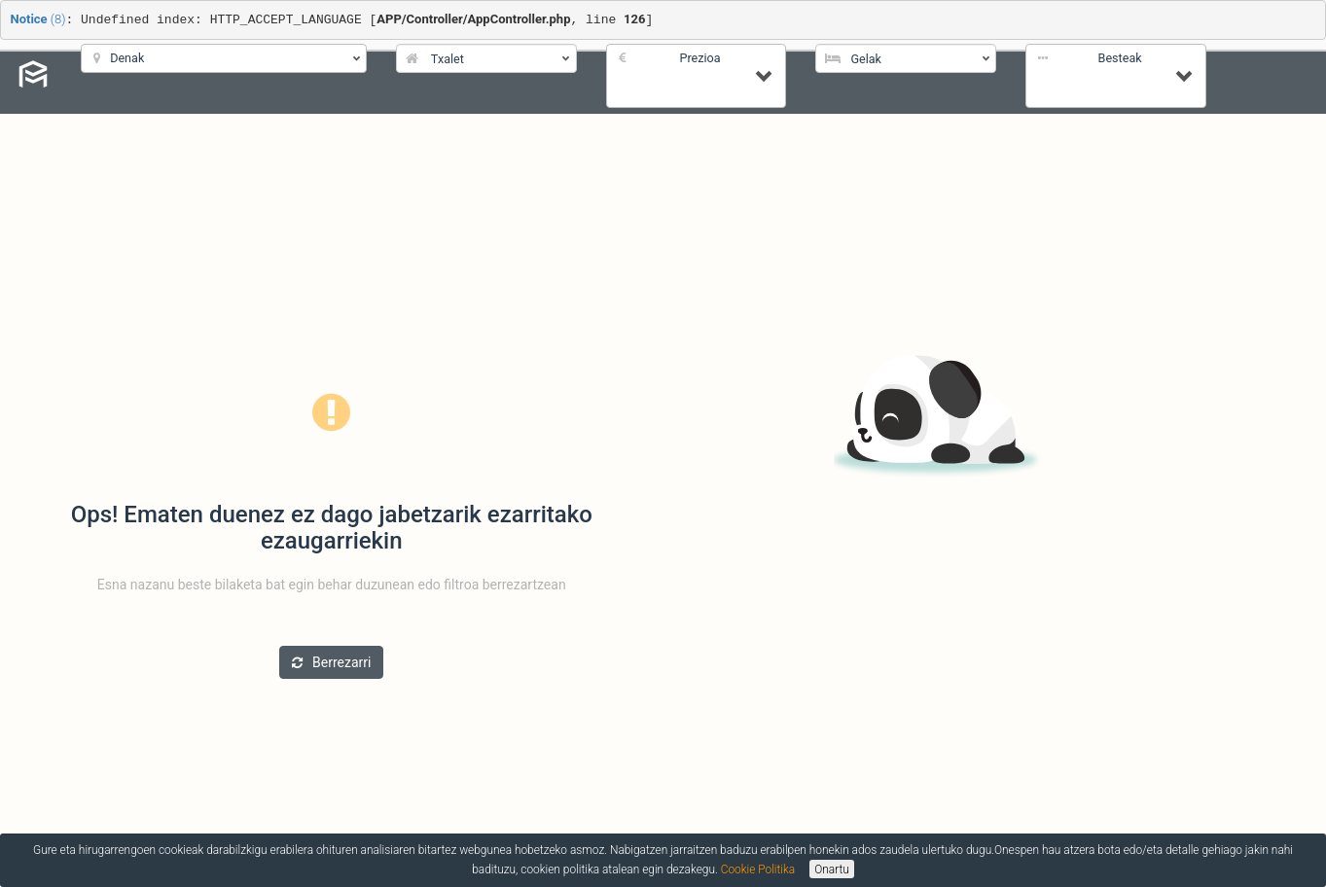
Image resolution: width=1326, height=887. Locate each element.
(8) (38, 19)
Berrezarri (331, 662)
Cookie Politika (758, 869)
